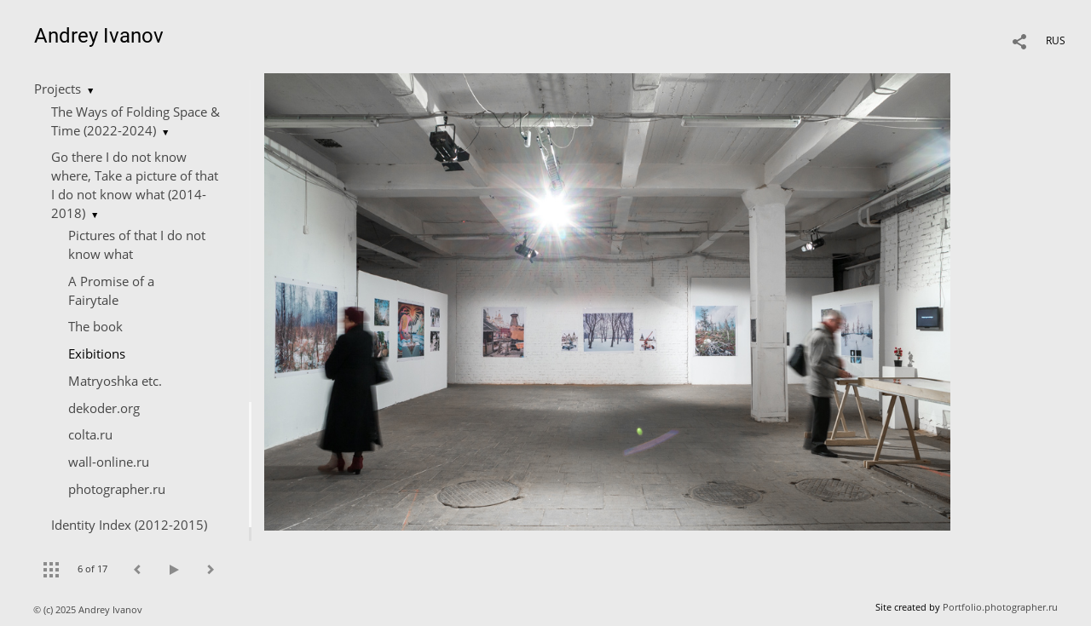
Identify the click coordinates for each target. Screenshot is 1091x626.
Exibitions (96, 353)
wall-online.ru (108, 461)
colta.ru (90, 434)
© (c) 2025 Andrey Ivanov (89, 609)
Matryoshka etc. (115, 380)
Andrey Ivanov (99, 36)
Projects (57, 88)
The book (95, 326)
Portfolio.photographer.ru (1000, 606)
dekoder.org (104, 407)
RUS (1055, 40)
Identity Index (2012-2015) (129, 524)
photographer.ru (116, 488)
